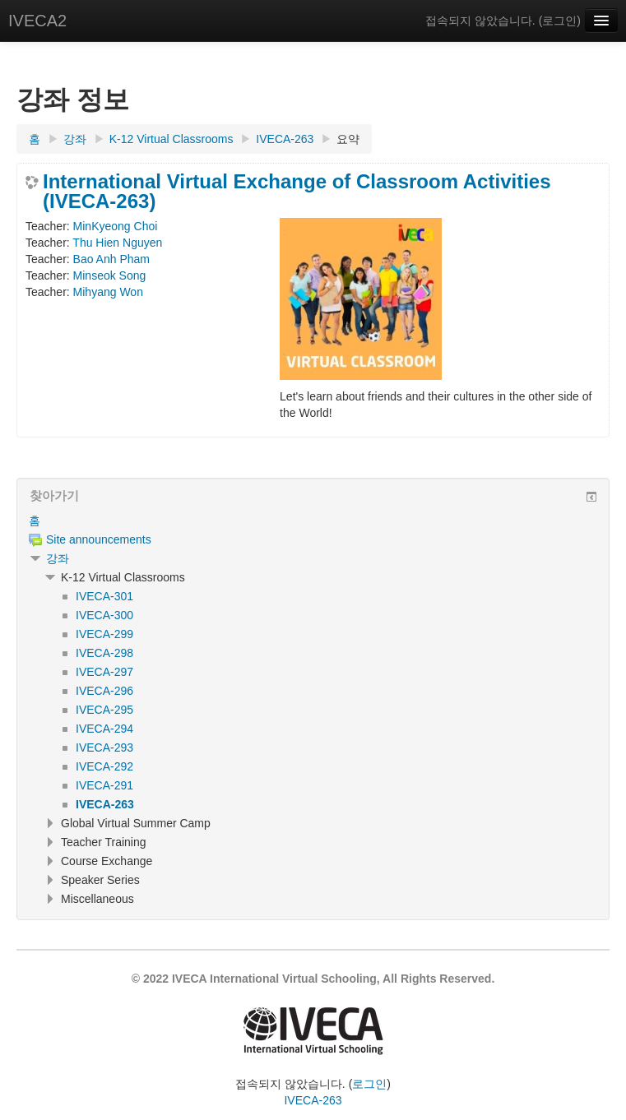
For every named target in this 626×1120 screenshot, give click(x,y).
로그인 (559, 20)
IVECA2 (37, 21)
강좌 (57, 558)
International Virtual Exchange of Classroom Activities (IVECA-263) (297, 191)
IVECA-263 (312, 1100)
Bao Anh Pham (111, 259)
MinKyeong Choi (115, 226)
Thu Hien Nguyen (117, 242)
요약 (347, 139)
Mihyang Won (108, 292)
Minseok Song (109, 275)
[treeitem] (313, 520)
